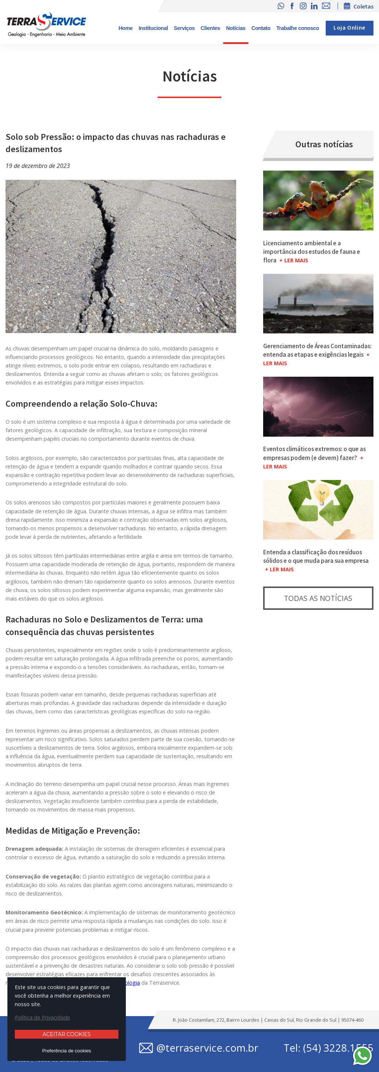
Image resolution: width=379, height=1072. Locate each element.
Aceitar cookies (67, 1034)
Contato (260, 28)
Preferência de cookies (66, 1050)
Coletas (363, 6)
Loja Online (349, 28)
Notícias (236, 28)
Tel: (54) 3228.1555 (328, 1048)
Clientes (210, 28)
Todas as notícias (318, 598)
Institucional (153, 28)
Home (125, 28)
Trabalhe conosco (297, 28)
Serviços (184, 28)
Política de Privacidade (42, 1017)
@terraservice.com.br (207, 1048)
